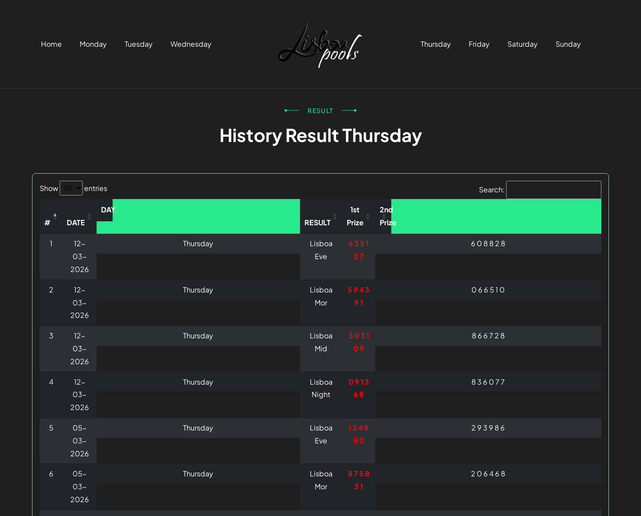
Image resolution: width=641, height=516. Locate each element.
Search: (540, 190)
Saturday (522, 44)
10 (558, 437)
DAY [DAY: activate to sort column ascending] (244, 209)
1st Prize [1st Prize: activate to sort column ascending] (446, 209)
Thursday (436, 44)
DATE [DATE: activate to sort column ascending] (143, 209)
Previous (403, 437)
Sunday (568, 44)
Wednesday (190, 44)
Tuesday (139, 44)
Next (586, 437)
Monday (93, 44)
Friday (479, 44)
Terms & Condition (467, 495)
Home (51, 44)
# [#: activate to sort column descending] (60, 209)
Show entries (73, 188)
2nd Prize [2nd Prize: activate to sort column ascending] (546, 209)
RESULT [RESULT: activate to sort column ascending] (343, 209)
